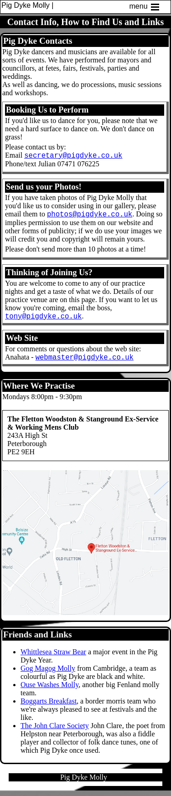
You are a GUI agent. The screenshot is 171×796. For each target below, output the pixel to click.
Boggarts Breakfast (49, 706)
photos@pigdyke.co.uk (89, 216)
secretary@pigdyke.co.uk (73, 156)
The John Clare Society (55, 731)
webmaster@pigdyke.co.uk (85, 362)
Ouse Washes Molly (49, 690)
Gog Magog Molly (48, 674)
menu (145, 6)
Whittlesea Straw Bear (53, 657)
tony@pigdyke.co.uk (43, 320)
